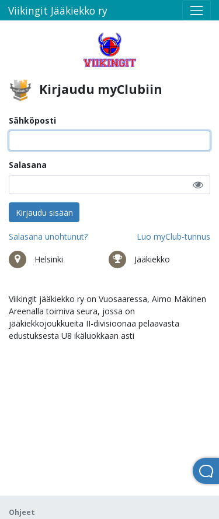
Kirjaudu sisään (44, 212)
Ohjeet (22, 512)
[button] (198, 184)
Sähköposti (32, 120)
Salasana (28, 164)
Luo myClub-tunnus (173, 236)
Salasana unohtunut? (48, 236)
